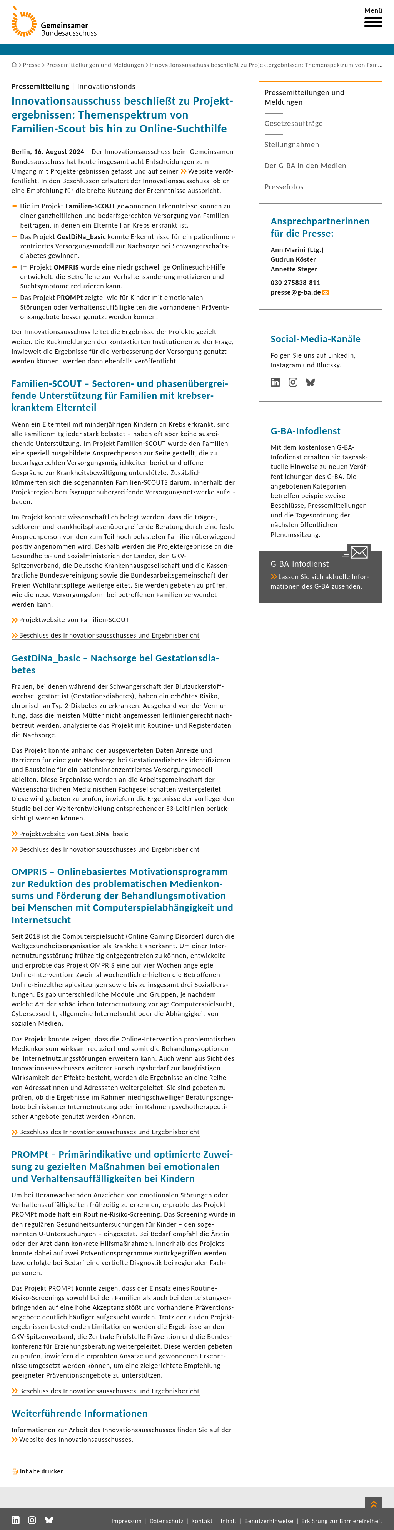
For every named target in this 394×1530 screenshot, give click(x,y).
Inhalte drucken (42, 1471)
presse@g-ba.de (296, 292)
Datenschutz (167, 1521)
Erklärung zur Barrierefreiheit (341, 1521)
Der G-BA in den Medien (306, 165)
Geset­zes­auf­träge (294, 123)
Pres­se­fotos (284, 186)
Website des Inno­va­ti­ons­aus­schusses (75, 1439)
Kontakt (202, 1521)
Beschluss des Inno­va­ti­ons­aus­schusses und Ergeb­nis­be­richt (109, 635)
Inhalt (228, 1521)
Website (200, 171)
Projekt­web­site (42, 620)
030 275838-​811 (296, 282)
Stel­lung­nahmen (292, 144)
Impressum (127, 1521)
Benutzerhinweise (269, 1521)
